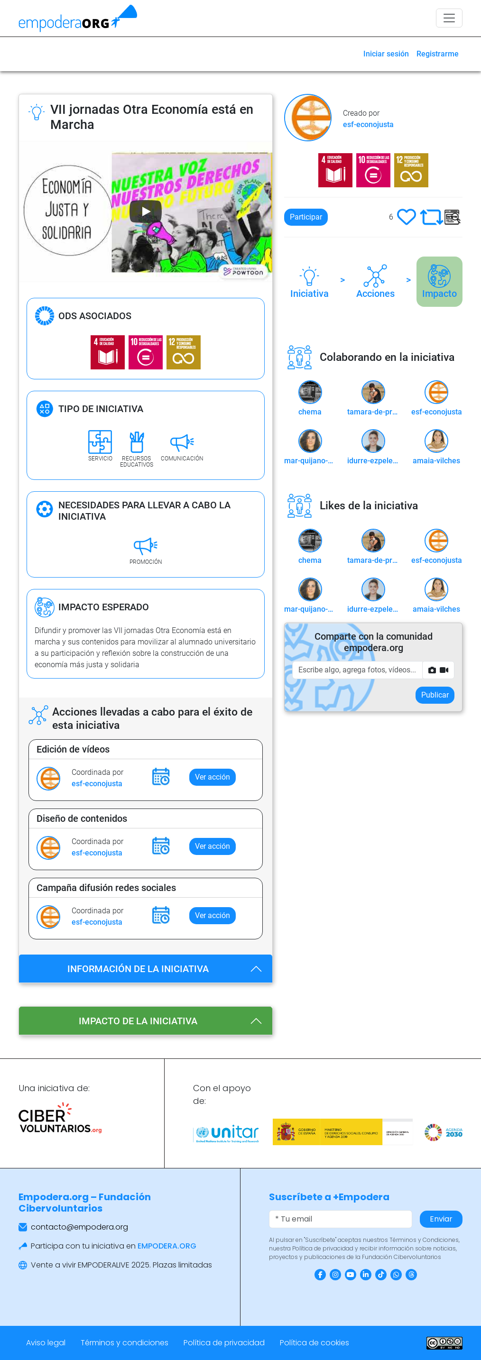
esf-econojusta (97, 783)
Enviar (441, 1218)
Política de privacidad (224, 1342)
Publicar (435, 694)
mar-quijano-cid (310, 460)
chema (310, 411)
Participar (306, 216)
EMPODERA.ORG (167, 1246)
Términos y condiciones (124, 1342)
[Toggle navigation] (449, 18)
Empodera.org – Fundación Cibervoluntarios (84, 1202)
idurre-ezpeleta (373, 460)
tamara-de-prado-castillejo (373, 411)
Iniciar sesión (386, 53)
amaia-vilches (436, 460)
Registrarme (437, 53)
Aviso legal (45, 1342)
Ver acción (212, 776)
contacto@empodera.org (79, 1227)
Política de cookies (314, 1342)
